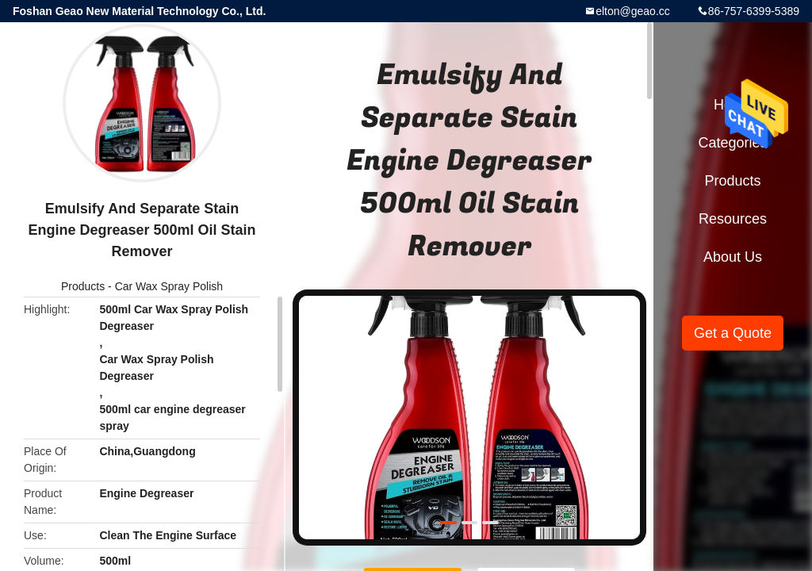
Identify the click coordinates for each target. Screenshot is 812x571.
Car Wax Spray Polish (169, 286)
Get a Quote (733, 333)
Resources (733, 219)
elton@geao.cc (633, 11)
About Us (732, 257)
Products (83, 286)
